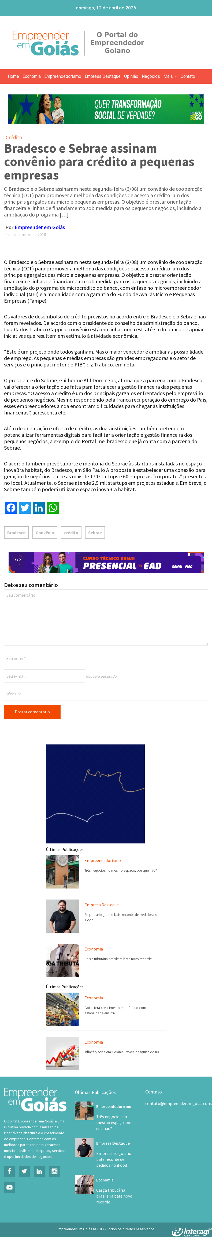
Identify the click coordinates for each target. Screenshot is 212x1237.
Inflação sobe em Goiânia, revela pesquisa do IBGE (123, 1051)
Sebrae (95, 532)
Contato (188, 76)
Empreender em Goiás (40, 227)
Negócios (151, 76)
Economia (32, 76)
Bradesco (16, 532)
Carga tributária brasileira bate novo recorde (118, 958)
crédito (71, 532)
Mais (170, 76)
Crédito (14, 137)
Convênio (45, 532)
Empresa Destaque (103, 76)
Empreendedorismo (62, 76)
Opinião (131, 76)
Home (13, 76)
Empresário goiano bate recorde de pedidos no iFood (115, 1153)
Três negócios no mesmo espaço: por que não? (120, 870)
